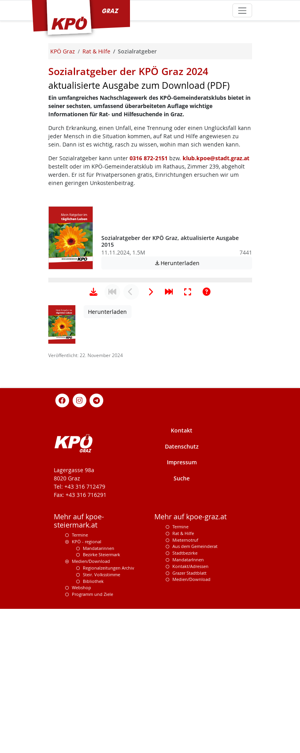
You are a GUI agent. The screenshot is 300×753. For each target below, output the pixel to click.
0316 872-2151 (149, 158)
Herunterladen (203, 262)
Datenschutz (182, 692)
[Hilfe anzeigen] (206, 537)
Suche (182, 723)
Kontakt (181, 676)
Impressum (182, 707)
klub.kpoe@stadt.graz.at (216, 158)
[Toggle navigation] (242, 10)
